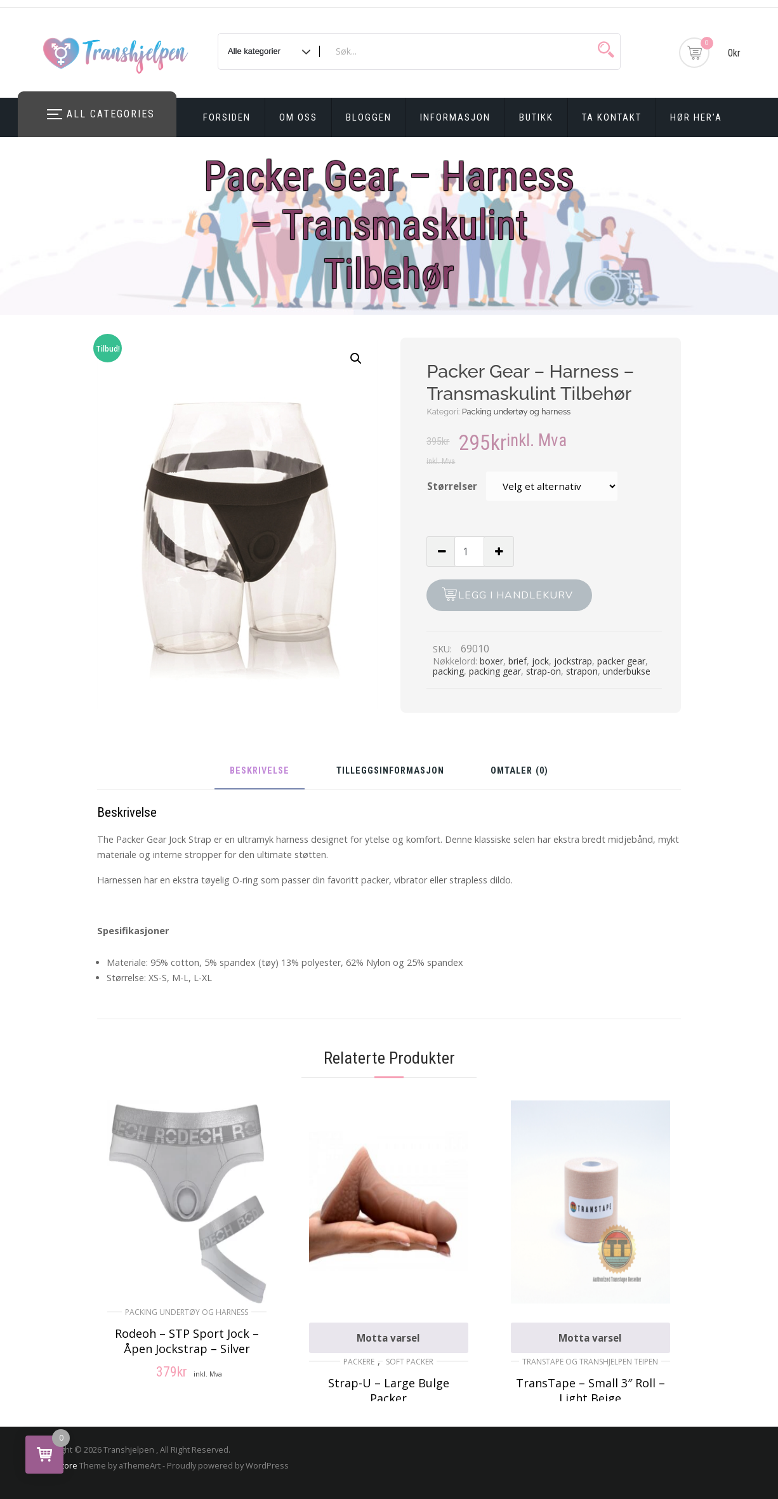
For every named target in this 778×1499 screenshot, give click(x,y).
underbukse (626, 671)
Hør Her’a (696, 117)
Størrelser (452, 486)
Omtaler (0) (519, 771)
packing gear (495, 671)
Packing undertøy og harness (516, 411)
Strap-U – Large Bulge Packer (388, 1390)
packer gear (621, 661)
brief (517, 661)
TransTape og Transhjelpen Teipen (590, 1361)
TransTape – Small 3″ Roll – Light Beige (590, 1390)
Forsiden (227, 117)
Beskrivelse (259, 771)
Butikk (536, 117)
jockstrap (573, 661)
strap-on (543, 671)
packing (448, 671)
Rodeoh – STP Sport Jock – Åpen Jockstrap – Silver (187, 1341)
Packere (358, 1361)
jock (540, 661)
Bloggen (369, 117)
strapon (582, 671)
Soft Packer (409, 1361)
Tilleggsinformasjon (390, 771)
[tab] (259, 775)
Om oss (298, 117)
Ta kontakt (612, 117)
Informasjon (455, 117)
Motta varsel (388, 1337)
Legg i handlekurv (515, 595)
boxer (491, 661)
